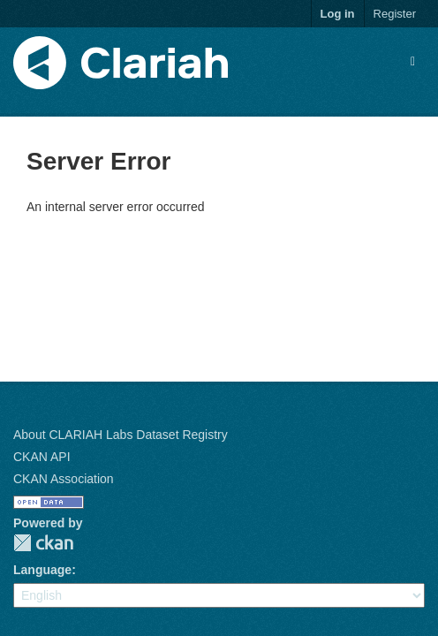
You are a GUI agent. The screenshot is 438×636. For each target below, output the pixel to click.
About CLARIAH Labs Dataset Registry (120, 435)
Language (42, 570)
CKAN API (42, 457)
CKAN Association (63, 479)
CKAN (43, 543)
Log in (338, 13)
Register (395, 13)
